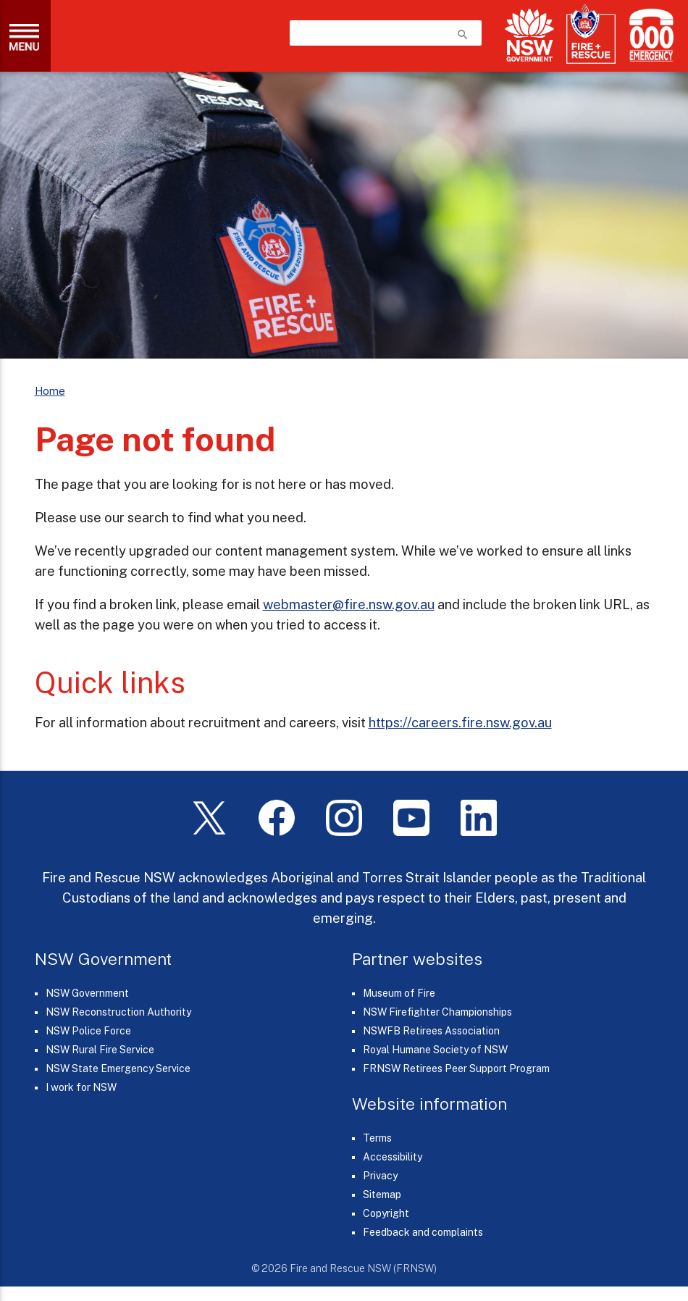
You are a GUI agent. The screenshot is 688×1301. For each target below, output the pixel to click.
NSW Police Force (88, 1031)
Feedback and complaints (423, 1232)
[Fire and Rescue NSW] (591, 34)
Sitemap (382, 1194)
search (462, 34)
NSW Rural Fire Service (100, 1049)
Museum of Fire (399, 993)
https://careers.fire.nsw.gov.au (460, 722)
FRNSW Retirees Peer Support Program (456, 1068)
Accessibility (392, 1157)
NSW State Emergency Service (118, 1068)
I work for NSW (81, 1087)
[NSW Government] (529, 35)
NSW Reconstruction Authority (118, 1012)
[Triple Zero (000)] (649, 35)
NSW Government (87, 993)
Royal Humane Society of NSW (435, 1049)
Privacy (380, 1175)
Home (50, 391)
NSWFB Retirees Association (431, 1031)
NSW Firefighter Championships (437, 1012)
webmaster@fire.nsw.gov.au (349, 604)
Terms (377, 1138)
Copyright (386, 1213)
